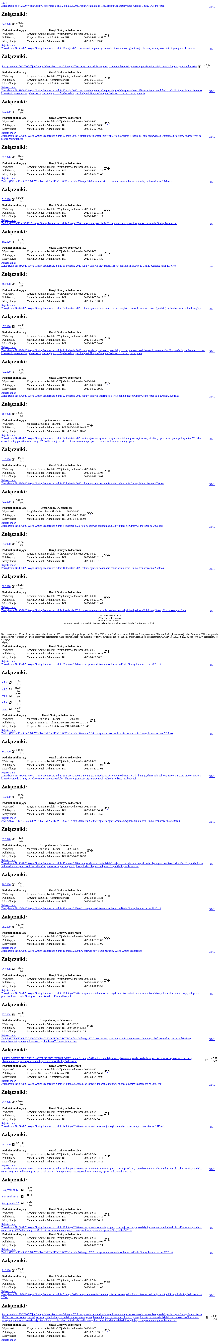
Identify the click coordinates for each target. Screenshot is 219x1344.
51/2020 (6, 199)
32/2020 (6, 839)
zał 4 (4, 702)
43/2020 (6, 371)
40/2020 (6, 414)
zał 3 (4, 695)
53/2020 (6, 111)
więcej (4, 642)
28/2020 (6, 926)
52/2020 (6, 157)
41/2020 (6, 459)
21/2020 (6, 1270)
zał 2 (4, 689)
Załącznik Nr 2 (10, 1196)
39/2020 (6, 586)
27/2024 (6, 1014)
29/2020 (6, 969)
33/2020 (6, 796)
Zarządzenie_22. (10, 1203)
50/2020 (6, 241)
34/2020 (6, 751)
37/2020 (6, 544)
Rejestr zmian (8, 45)
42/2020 (6, 501)
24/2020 (6, 1144)
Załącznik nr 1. (10, 1189)
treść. (4, 709)
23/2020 (6, 1102)
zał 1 (4, 682)
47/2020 (6, 326)
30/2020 (6, 884)
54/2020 (6, 24)
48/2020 (6, 284)
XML (212, 6)
